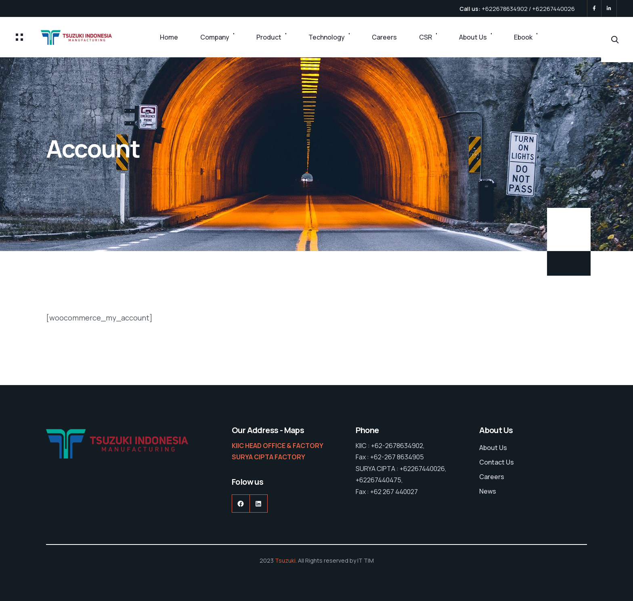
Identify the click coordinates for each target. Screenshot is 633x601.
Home (169, 37)
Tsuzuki (285, 560)
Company (214, 37)
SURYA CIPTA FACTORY (268, 456)
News (487, 491)
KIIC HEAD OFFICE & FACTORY (277, 445)
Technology (326, 37)
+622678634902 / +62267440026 (528, 9)
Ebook (523, 37)
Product (268, 37)
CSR (425, 37)
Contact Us (496, 462)
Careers (384, 37)
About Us (473, 37)
